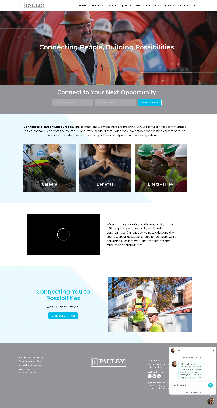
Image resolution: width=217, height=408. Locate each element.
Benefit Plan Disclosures (30, 365)
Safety (111, 5)
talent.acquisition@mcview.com (162, 388)
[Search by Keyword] (72, 102)
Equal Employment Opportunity (33, 361)
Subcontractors (147, 5)
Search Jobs (149, 102)
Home (82, 5)
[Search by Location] (115, 102)
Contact (183, 364)
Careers (168, 5)
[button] (63, 315)
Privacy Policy (154, 367)
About (151, 364)
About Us (97, 5)
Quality (126, 5)
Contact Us (188, 5)
